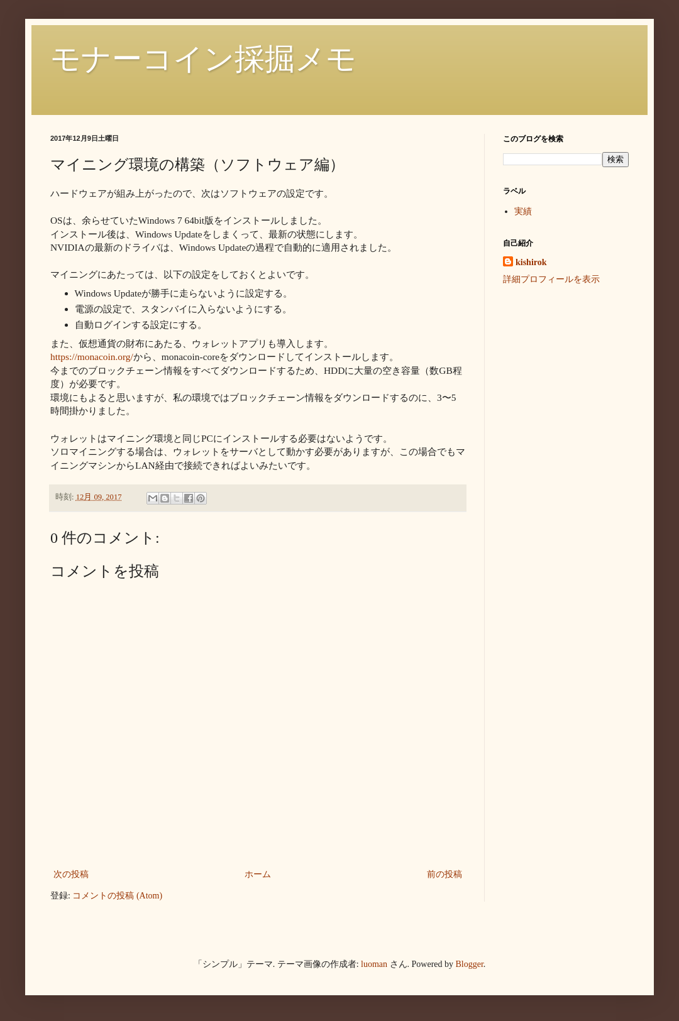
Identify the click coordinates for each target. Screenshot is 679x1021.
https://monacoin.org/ (91, 356)
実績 (523, 211)
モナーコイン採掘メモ (203, 58)
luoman (374, 964)
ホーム (258, 874)
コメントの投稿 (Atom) (117, 895)
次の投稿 (71, 874)
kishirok (531, 262)
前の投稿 (444, 874)
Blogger (469, 964)
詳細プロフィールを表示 (551, 279)
